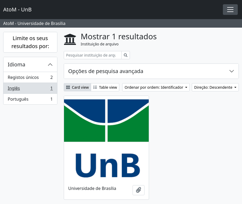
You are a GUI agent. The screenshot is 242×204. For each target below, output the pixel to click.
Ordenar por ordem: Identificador (154, 87)
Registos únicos (30, 78)
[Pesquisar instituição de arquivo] (93, 55)
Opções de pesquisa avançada (105, 71)
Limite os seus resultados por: (30, 42)
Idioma (16, 64)
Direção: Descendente (213, 87)
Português (30, 100)
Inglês (30, 89)
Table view (105, 87)
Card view (77, 87)
